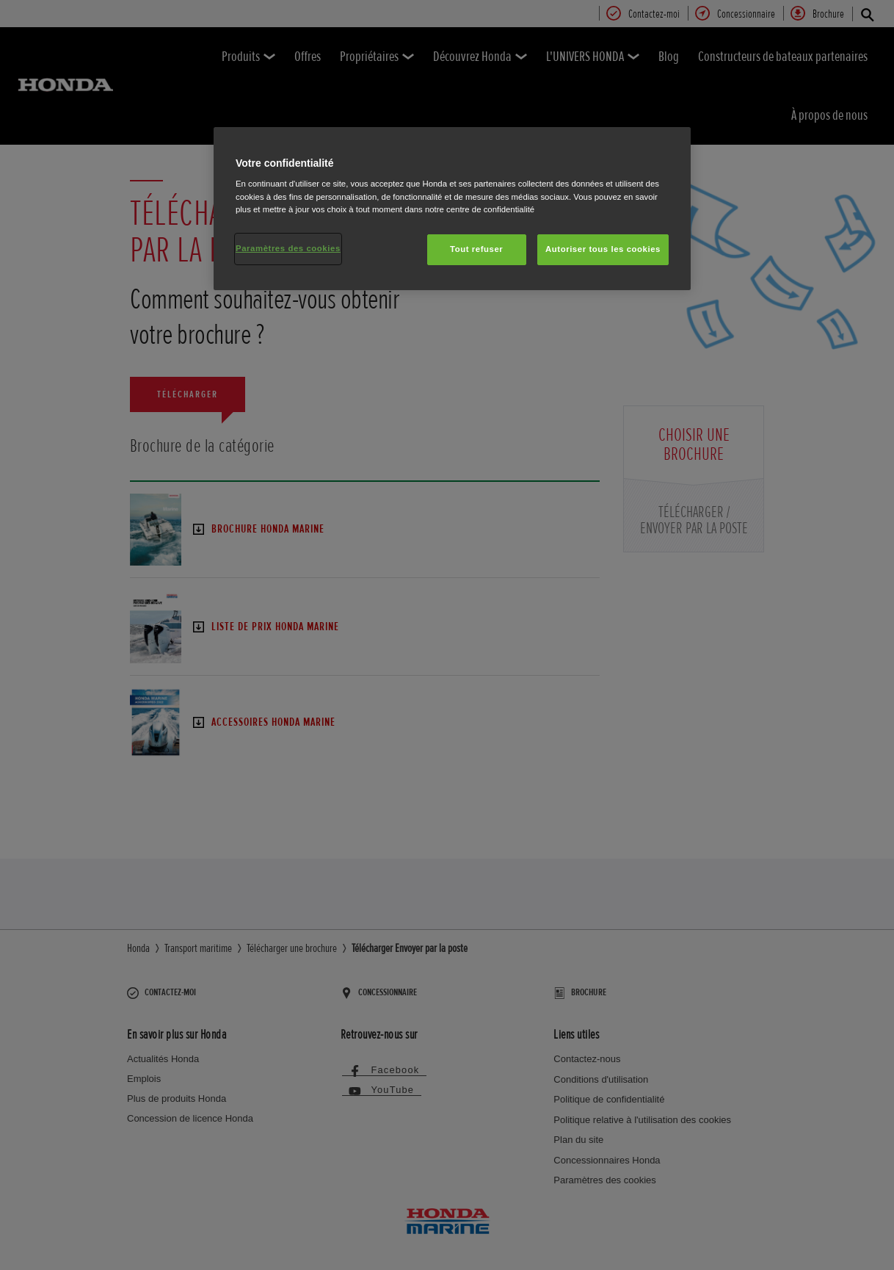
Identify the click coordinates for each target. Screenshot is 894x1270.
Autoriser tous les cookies (603, 249)
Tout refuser (476, 249)
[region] (452, 208)
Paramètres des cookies (288, 248)
